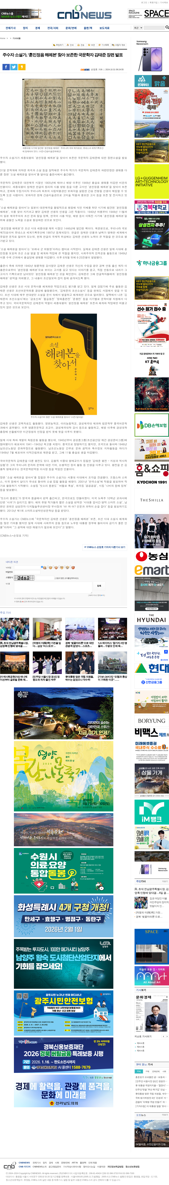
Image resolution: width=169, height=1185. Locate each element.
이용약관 (101, 1166)
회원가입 (154, 2)
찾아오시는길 (89, 1166)
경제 (51, 1162)
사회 (57, 1162)
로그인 (144, 2)
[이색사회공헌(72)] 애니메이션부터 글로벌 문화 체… (14, 678)
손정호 (94, 69)
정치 (45, 1162)
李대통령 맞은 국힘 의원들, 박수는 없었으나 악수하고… (79, 679)
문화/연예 (65, 1162)
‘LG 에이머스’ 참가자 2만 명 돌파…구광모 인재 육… (112, 644)
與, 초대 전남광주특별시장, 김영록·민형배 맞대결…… (14, 644)
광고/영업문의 (55, 1166)
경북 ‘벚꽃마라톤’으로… (149, 916)
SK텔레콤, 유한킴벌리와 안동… (152, 1144)
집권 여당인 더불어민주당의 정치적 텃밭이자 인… (159, 902)
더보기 (165, 881)
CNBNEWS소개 (39, 1166)
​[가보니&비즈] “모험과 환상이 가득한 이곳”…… (112, 678)
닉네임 (8, 568)
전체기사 (37, 1162)
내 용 (8, 584)
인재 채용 (92, 1162)
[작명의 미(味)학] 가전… (149, 912)
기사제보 (164, 2)
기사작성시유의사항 (72, 1166)
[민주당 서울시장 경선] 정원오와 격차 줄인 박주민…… (46, 679)
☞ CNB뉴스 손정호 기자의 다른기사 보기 (104, 547)
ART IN (75, 1162)
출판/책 (83, 1162)
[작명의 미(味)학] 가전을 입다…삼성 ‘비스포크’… (47, 644)
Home (2, 38)
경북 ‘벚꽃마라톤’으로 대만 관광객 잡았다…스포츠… (79, 644)
